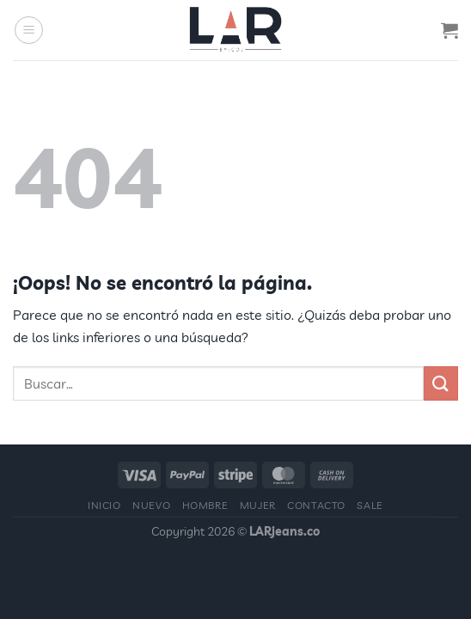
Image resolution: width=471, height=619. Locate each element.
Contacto (316, 505)
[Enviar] (441, 383)
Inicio (104, 505)
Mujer (258, 505)
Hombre (205, 505)
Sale (369, 505)
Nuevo (151, 505)
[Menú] (29, 30)
